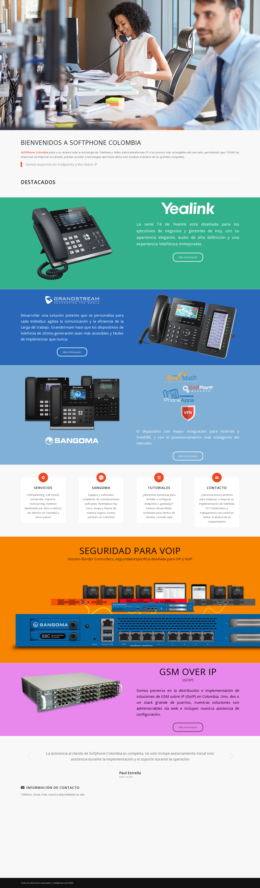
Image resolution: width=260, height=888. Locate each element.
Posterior (231, 755)
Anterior (28, 755)
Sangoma (101, 487)
